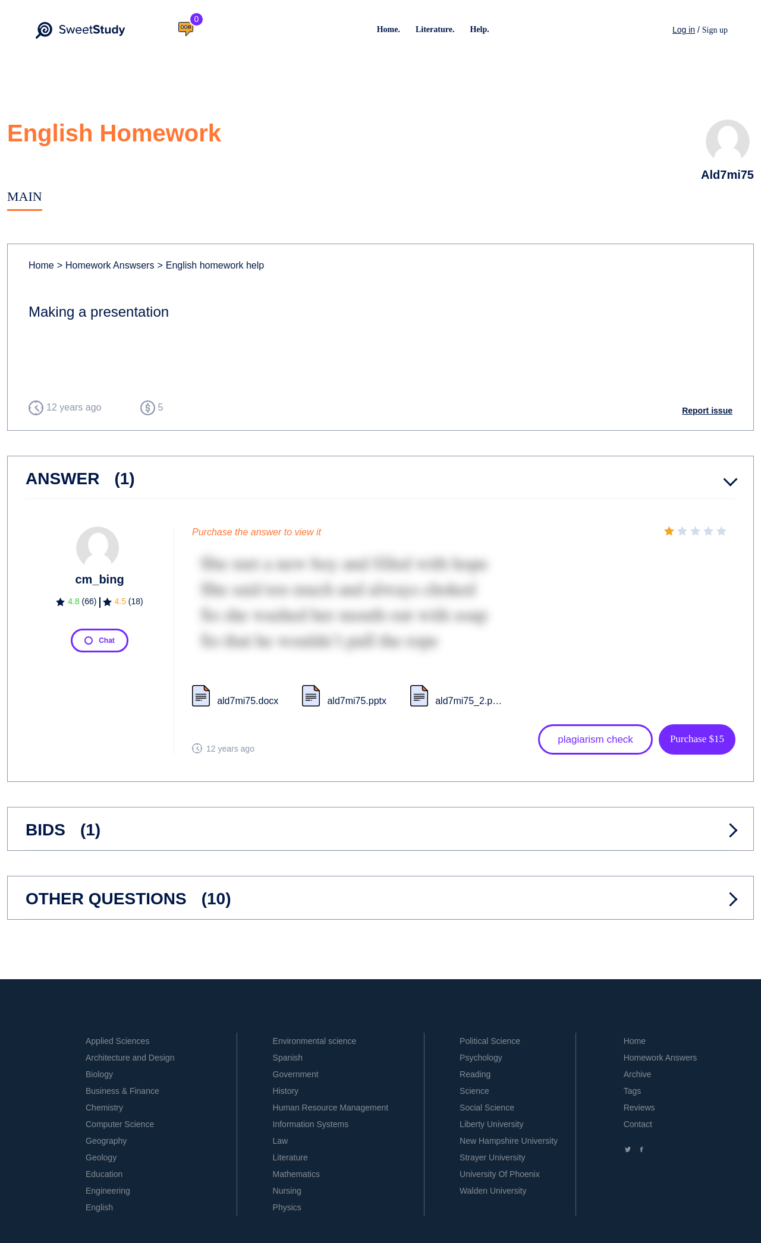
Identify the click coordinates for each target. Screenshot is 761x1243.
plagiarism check (595, 739)
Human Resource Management (331, 1107)
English (99, 1207)
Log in (683, 29)
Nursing (287, 1190)
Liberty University (491, 1124)
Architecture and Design (130, 1057)
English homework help (210, 265)
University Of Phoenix (500, 1174)
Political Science (490, 1041)
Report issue (707, 410)
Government (296, 1074)
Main (24, 196)
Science (474, 1091)
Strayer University (492, 1157)
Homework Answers (660, 1057)
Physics (287, 1207)
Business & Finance (122, 1091)
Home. (388, 29)
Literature (290, 1157)
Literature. (435, 29)
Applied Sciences (117, 1041)
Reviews (639, 1107)
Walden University (493, 1190)
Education (104, 1174)
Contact (638, 1124)
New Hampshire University (509, 1141)
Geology (101, 1157)
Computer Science (120, 1124)
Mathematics (296, 1174)
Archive (638, 1074)
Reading (475, 1074)
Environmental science (315, 1041)
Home (41, 265)
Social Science (487, 1107)
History (286, 1091)
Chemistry (104, 1107)
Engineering (108, 1190)
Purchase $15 (697, 738)
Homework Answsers (106, 265)
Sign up (715, 30)
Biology (99, 1074)
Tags (632, 1091)
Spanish (288, 1057)
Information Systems (311, 1124)
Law (280, 1141)
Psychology (481, 1057)
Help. (479, 29)
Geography (106, 1141)
